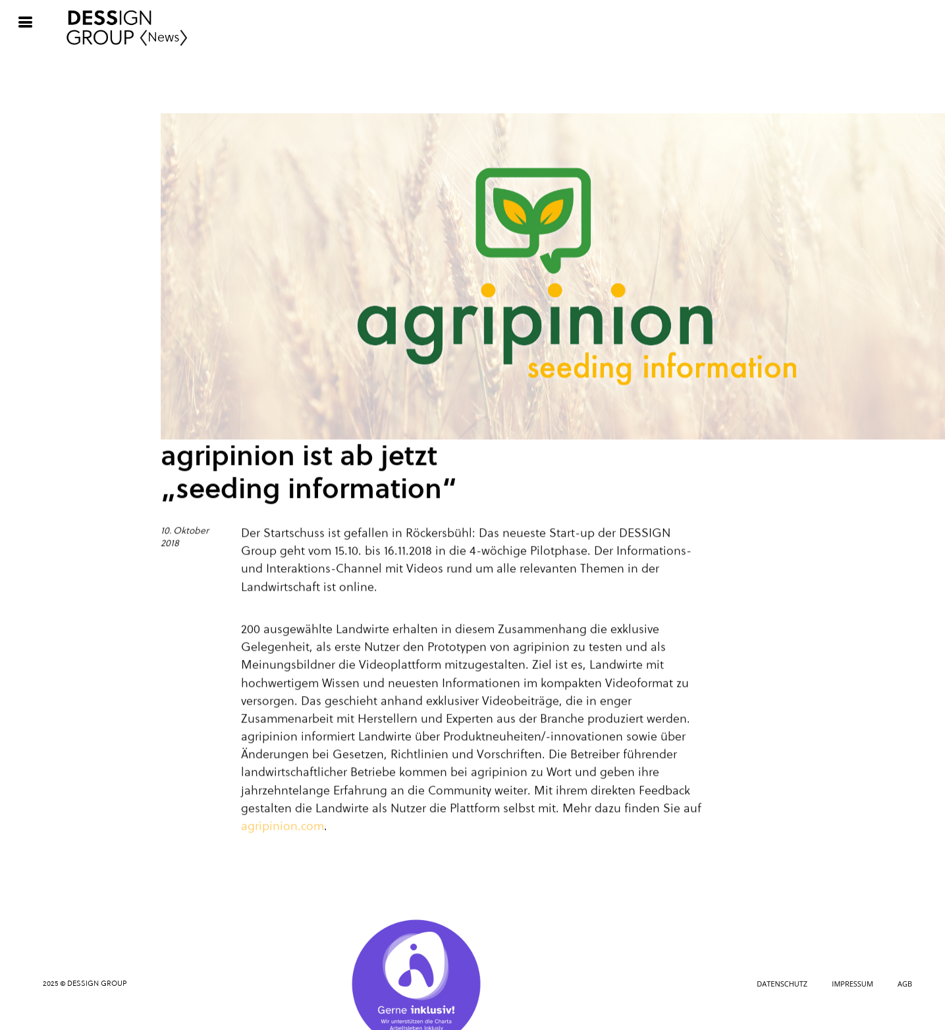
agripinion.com (282, 827)
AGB (905, 984)
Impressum (852, 984)
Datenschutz (782, 984)
